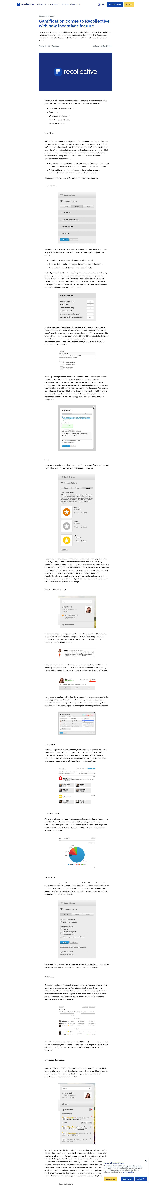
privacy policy (128, 1172)
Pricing (129, 4)
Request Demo (115, 4)
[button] (41, 4)
